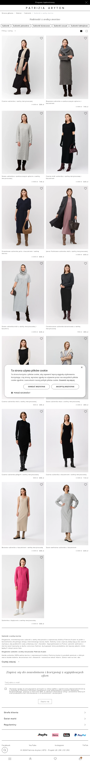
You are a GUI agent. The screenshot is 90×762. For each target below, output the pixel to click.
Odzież (19, 13)
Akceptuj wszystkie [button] (65, 386)
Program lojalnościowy (45, 2)
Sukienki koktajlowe (79, 26)
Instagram (59, 745)
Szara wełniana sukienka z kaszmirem (61, 547)
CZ (64, 750)
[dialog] (45, 381)
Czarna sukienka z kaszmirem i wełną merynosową (66, 474)
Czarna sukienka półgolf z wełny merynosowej (20, 474)
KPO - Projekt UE (50, 750)
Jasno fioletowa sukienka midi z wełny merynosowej (67, 251)
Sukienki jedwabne (21, 26)
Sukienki (27, 13)
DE (60, 750)
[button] (5, 750)
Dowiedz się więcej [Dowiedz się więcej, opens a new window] (66, 380)
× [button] (82, 367)
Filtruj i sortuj (9, 31)
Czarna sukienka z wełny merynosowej (17, 101)
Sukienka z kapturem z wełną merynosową (19, 620)
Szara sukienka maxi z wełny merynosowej (63, 401)
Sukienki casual (60, 26)
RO (68, 750)
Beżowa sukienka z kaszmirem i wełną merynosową (22, 547)
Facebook (6, 745)
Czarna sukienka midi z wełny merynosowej (19, 401)
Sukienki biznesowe (41, 26)
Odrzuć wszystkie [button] (36, 386)
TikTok (85, 745)
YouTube (32, 745)
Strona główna (7, 13)
